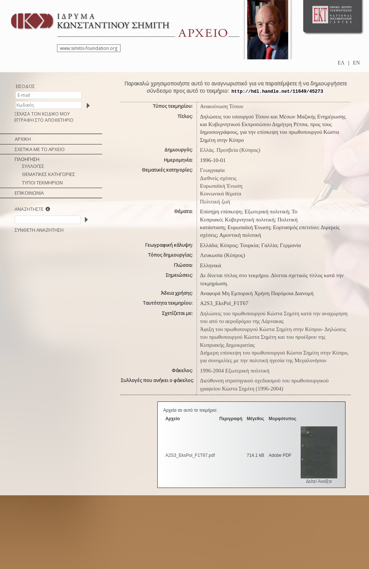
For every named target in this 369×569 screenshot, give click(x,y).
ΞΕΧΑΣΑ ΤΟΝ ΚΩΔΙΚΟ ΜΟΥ (42, 114)
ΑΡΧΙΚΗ (23, 139)
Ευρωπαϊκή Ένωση (221, 186)
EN (356, 63)
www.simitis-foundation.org (88, 48)
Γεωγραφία (212, 170)
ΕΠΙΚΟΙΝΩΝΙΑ (29, 193)
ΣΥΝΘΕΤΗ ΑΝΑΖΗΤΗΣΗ (39, 230)
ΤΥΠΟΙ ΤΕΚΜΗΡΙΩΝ (42, 182)
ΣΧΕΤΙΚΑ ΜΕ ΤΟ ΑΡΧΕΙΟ (40, 149)
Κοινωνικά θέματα (220, 194)
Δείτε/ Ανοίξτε (319, 481)
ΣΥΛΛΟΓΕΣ (33, 166)
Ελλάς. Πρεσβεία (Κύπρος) (230, 150)
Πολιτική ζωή (215, 202)
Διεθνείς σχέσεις (218, 178)
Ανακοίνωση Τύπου (221, 106)
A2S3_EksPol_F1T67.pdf (190, 455)
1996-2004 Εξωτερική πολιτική (234, 371)
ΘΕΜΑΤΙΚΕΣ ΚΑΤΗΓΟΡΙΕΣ (48, 174)
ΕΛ (341, 63)
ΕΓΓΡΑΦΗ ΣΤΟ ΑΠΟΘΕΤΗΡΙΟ (44, 120)
